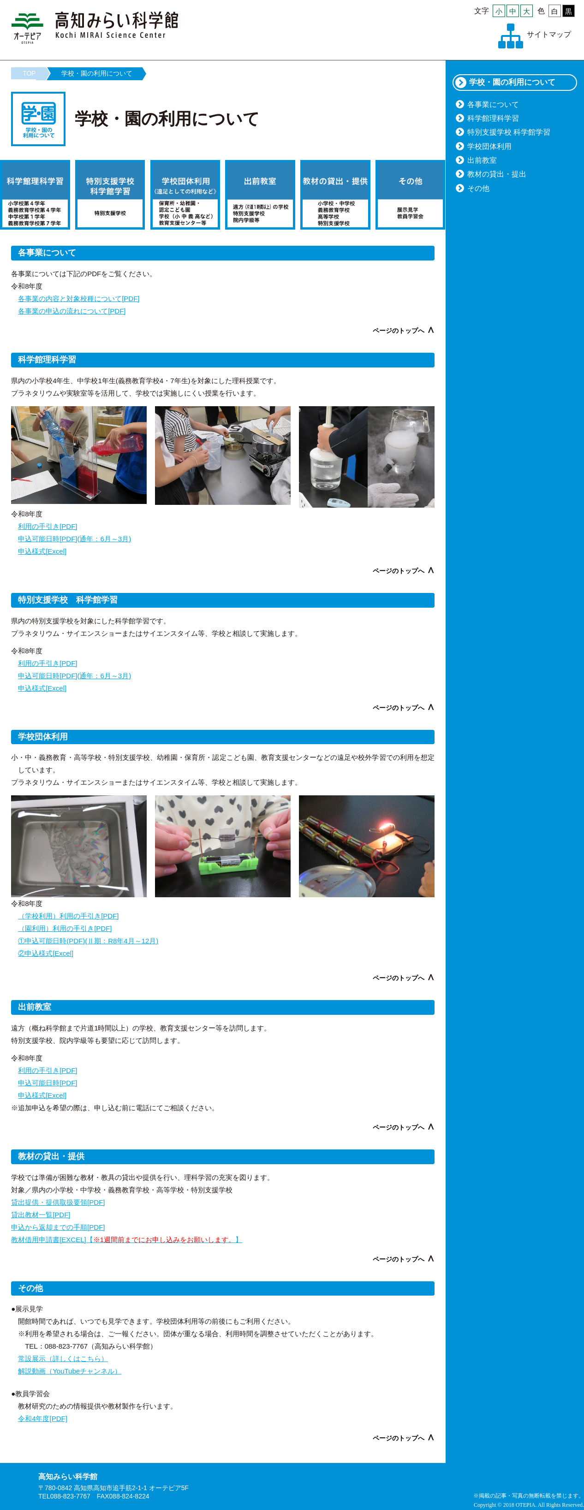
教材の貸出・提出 (496, 174)
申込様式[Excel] (42, 551)
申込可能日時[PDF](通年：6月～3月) (74, 539)
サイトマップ (549, 34)
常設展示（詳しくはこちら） (63, 1358)
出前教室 (482, 160)
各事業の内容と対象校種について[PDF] (78, 298)
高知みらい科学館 (95, 28)
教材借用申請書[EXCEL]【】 (126, 1240)
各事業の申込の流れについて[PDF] (71, 311)
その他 (478, 188)
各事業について (493, 104)
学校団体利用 (489, 146)
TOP (29, 73)
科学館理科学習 (493, 118)
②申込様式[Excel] (45, 953)
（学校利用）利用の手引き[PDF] (68, 916)
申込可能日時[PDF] (47, 1083)
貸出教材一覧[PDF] (40, 1215)
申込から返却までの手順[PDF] (58, 1227)
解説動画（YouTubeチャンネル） (69, 1371)
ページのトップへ (398, 330)
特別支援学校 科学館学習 (508, 132)
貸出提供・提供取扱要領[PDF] (58, 1202)
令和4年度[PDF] (42, 1418)
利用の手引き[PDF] (47, 526)
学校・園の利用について (96, 73)
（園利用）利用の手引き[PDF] (65, 928)
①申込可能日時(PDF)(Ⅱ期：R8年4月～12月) (88, 941)
